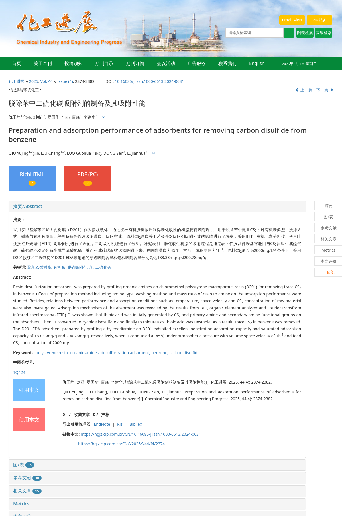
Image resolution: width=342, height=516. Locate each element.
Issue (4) (65, 81)
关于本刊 (43, 63)
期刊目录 (104, 63)
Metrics (21, 504)
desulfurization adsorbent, (126, 352)
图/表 (23, 465)
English (256, 63)
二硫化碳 (103, 267)
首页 (16, 63)
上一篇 (303, 90)
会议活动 (166, 63)
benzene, (160, 352)
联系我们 (227, 63)
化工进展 (17, 81)
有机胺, (60, 267)
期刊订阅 (135, 63)
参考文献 (27, 477)
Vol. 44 (46, 81)
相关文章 (27, 491)
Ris (120, 424)
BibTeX (135, 424)
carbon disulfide (184, 352)
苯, (92, 267)
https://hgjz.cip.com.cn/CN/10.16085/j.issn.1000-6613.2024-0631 (141, 434)
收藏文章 (82, 414)
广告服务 (197, 63)
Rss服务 (319, 20)
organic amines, (85, 352)
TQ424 (19, 372)
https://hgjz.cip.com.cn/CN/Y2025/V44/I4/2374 (121, 443)
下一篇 (324, 90)
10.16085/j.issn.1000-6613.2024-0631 (149, 81)
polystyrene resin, (53, 352)
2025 (33, 81)
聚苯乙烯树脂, (40, 267)
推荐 (105, 414)
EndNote (102, 424)
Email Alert (292, 20)
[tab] (157, 206)
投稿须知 (73, 63)
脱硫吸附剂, (78, 267)
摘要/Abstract (27, 206)
